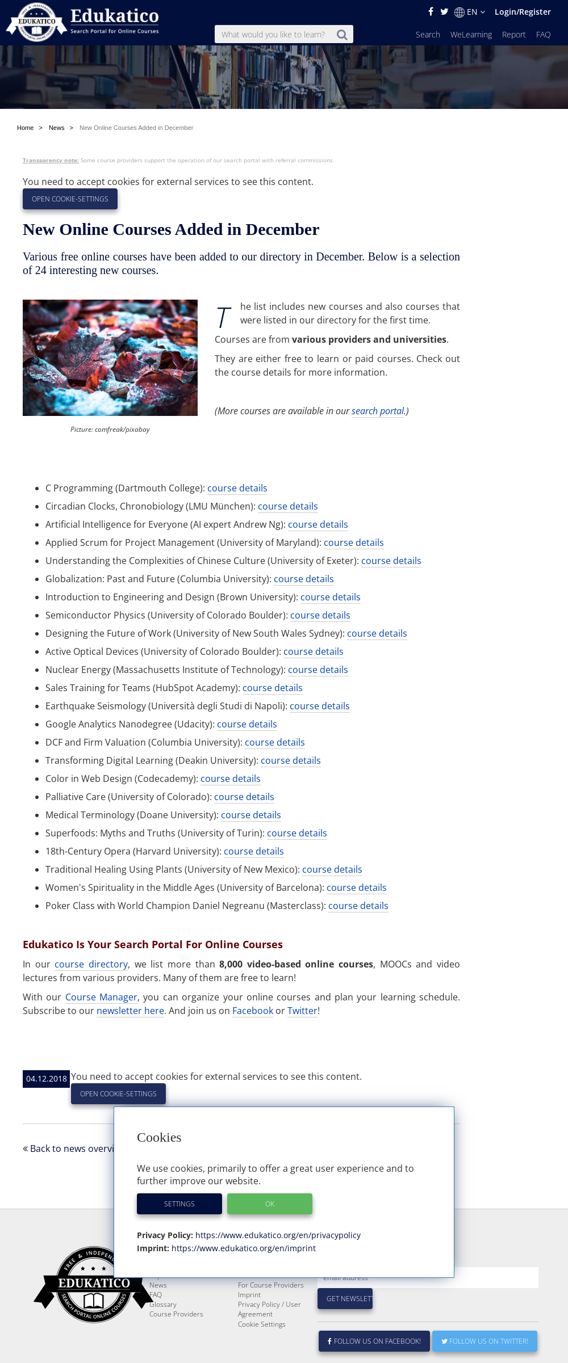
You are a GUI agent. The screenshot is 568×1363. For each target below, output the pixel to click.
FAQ (543, 34)
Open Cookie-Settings (70, 199)
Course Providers (176, 1314)
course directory (91, 964)
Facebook (252, 1010)
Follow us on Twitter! (484, 1341)
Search (428, 34)
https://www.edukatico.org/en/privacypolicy (277, 1235)
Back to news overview (78, 1148)
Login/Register (523, 11)
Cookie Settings (262, 1324)
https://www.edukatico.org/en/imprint (242, 1248)
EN (469, 12)
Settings (179, 1204)
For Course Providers (271, 1285)
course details (237, 488)
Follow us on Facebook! (374, 1341)
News (158, 1285)
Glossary (163, 1304)
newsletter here (130, 1010)
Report (514, 34)
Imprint (249, 1294)
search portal (378, 411)
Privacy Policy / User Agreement (269, 1309)
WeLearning (471, 34)
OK (269, 1204)
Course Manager (101, 997)
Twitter (302, 1010)
